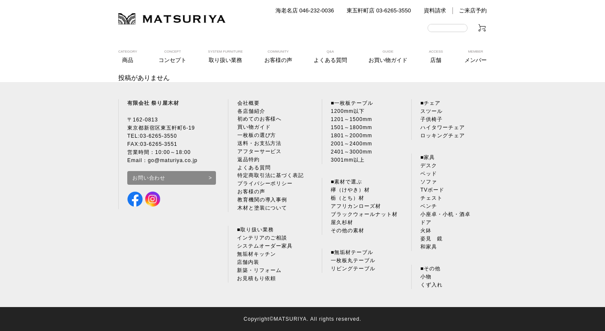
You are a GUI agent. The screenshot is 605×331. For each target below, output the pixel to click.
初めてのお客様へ (259, 119)
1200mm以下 (348, 111)
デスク (428, 165)
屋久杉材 (342, 222)
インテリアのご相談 (262, 239)
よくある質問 (253, 168)
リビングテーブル (353, 269)
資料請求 (435, 10)
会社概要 (248, 103)
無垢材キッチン (256, 255)
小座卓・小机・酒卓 (445, 214)
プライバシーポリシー (265, 184)
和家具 (428, 247)
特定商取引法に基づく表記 (270, 176)
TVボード (432, 190)
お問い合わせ (149, 178)
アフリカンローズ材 (356, 206)
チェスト (431, 198)
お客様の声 (251, 192)
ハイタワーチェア (442, 127)
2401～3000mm (351, 152)
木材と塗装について (262, 209)
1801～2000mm (351, 136)
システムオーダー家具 (265, 247)
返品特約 (248, 160)
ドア (425, 222)
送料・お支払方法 (259, 144)
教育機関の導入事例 (262, 201)
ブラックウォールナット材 (364, 214)
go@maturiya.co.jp (173, 160)
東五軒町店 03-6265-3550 (379, 10)
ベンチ (428, 206)
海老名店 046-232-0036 (305, 10)
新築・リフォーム (259, 271)
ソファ (428, 182)
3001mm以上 (348, 160)
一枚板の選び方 (256, 136)
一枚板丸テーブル (353, 260)
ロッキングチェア (442, 136)
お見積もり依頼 (256, 279)
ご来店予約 (473, 10)
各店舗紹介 (251, 111)
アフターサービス (259, 152)
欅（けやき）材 (350, 190)
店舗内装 (248, 263)
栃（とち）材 (347, 198)
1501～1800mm (351, 127)
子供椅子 (431, 119)
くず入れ (431, 285)
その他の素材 (347, 230)
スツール (431, 111)
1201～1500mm (351, 119)
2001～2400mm (351, 144)
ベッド (428, 174)
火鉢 (425, 230)
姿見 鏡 (431, 239)
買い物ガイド (253, 127)
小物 (425, 277)
